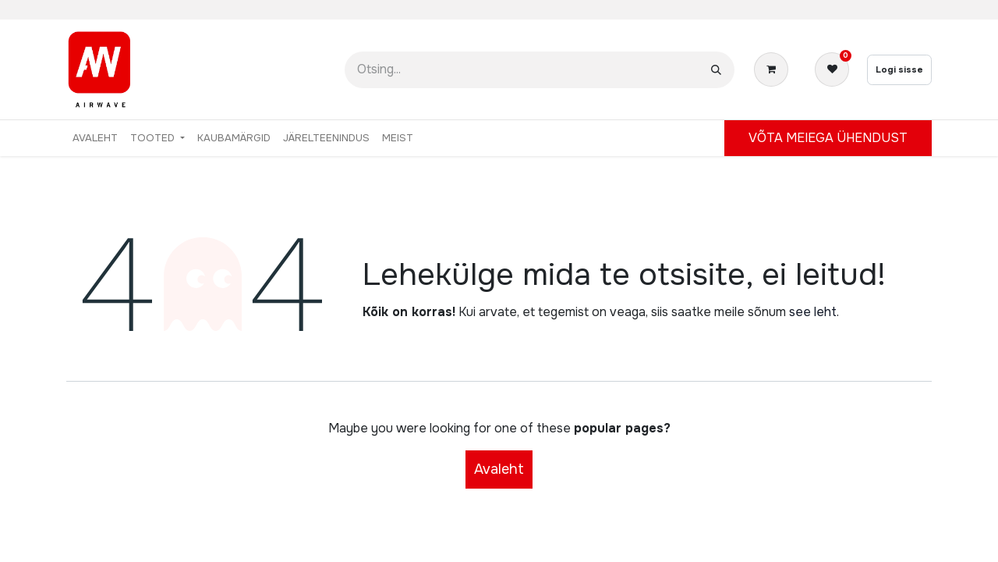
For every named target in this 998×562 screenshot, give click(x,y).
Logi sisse (899, 69)
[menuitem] (95, 138)
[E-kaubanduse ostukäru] (774, 69)
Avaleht (499, 469)
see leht (813, 312)
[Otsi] (716, 70)
